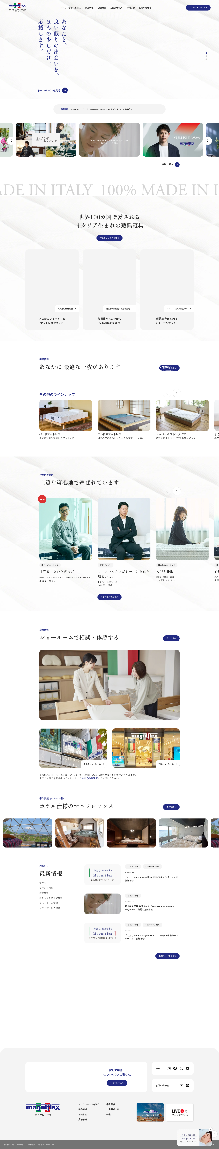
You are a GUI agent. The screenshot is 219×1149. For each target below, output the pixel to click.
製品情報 (94, 8)
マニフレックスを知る (75, 8)
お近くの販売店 (89, 851)
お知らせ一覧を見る (167, 1029)
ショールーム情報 (48, 976)
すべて (42, 956)
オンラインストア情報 (51, 971)
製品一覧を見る (169, 373)
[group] (107, 58)
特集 (108, 1115)
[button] (206, 55)
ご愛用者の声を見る (109, 670)
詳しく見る (171, 711)
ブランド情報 (46, 961)
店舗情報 (107, 8)
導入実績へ (171, 880)
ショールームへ (117, 1084)
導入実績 (110, 1105)
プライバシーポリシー (45, 1145)
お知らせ (136, 8)
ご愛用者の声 (121, 8)
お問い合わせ (150, 8)
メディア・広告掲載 (49, 981)
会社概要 (31, 1145)
